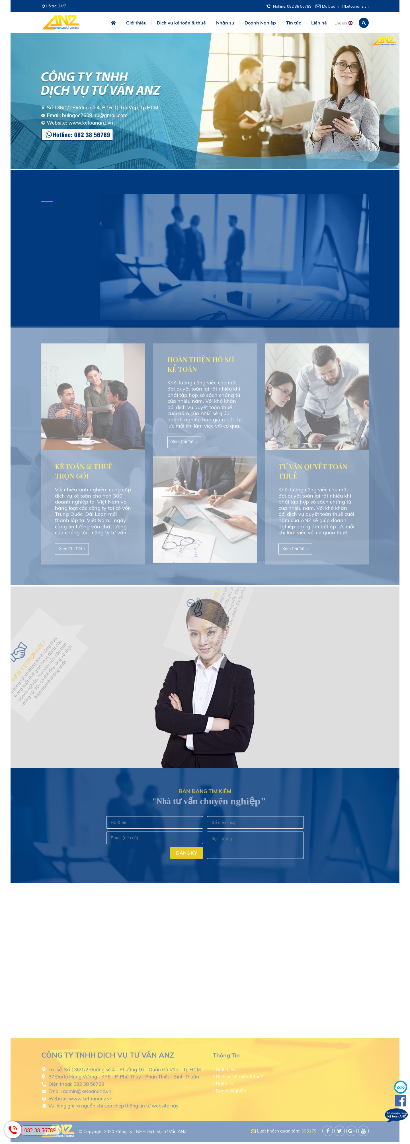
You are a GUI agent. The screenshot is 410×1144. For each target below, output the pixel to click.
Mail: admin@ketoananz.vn (345, 6)
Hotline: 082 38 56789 (292, 6)
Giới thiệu (136, 23)
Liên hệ (319, 23)
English (341, 23)
